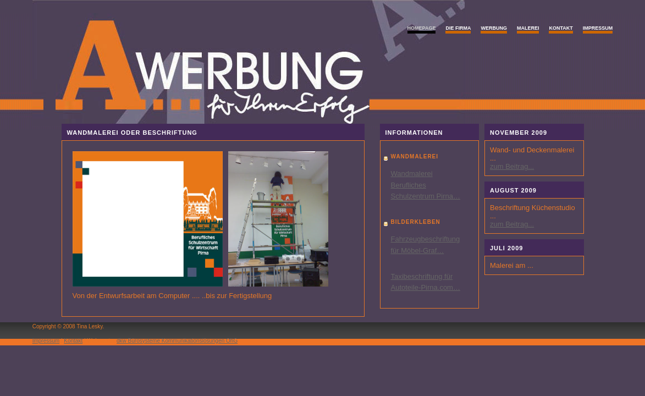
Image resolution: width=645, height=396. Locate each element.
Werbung (494, 28)
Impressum (598, 28)
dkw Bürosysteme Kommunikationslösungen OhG (177, 341)
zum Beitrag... (512, 166)
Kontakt (560, 28)
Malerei (528, 28)
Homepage (421, 28)
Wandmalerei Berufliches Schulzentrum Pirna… (425, 185)
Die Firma (458, 28)
